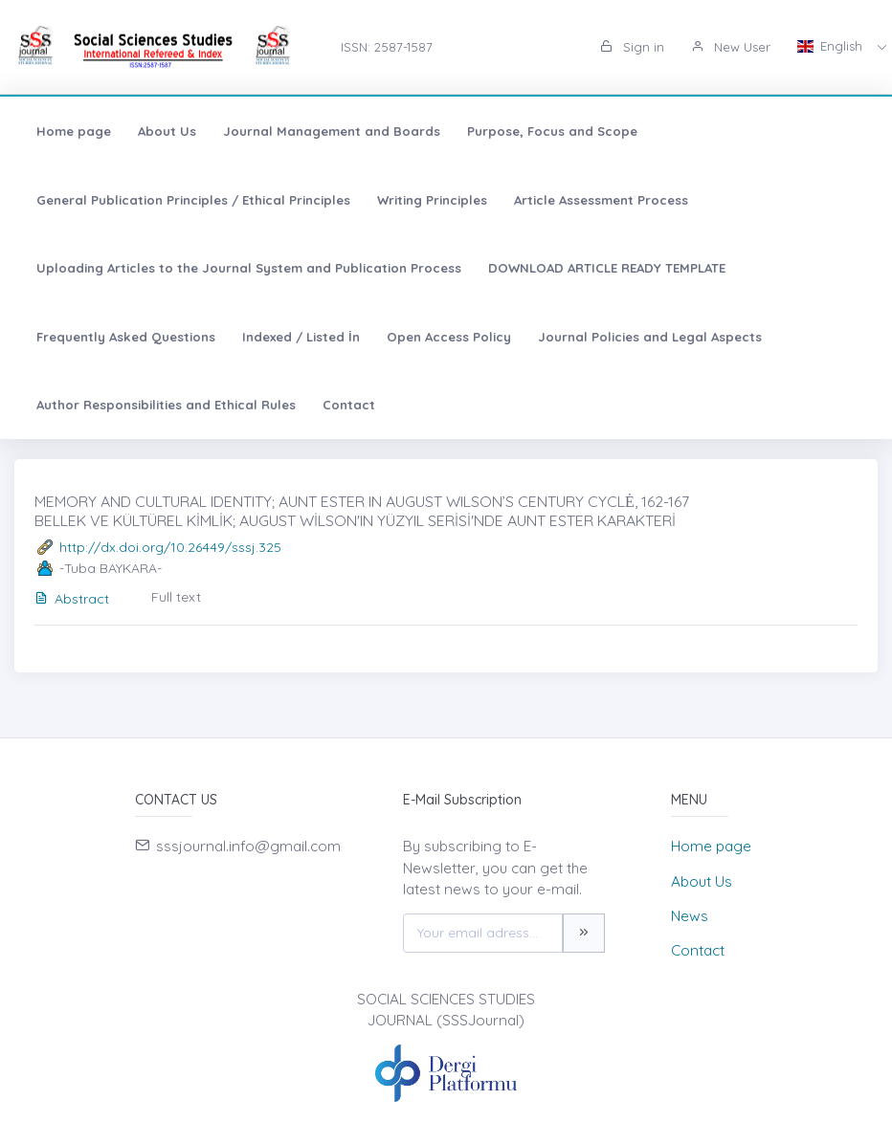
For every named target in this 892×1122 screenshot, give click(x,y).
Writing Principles (432, 200)
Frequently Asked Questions (125, 336)
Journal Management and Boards (331, 131)
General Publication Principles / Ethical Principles (193, 200)
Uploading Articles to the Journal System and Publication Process (248, 267)
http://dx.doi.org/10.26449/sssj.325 (170, 547)
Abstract (71, 598)
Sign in (632, 47)
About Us (167, 131)
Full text (176, 596)
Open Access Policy (449, 336)
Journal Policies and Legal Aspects (650, 336)
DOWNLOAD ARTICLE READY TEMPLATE (606, 267)
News (689, 916)
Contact (349, 404)
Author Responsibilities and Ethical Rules (166, 404)
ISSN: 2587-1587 (387, 47)
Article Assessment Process (601, 200)
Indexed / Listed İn (301, 336)
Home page (73, 131)
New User (730, 47)
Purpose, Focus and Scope (552, 131)
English (831, 46)
